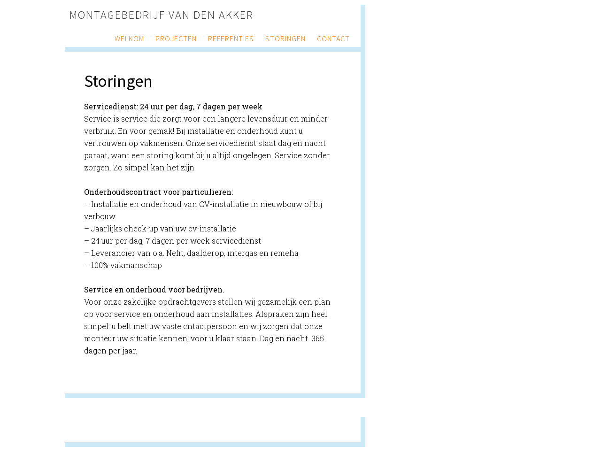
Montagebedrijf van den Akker (161, 15)
